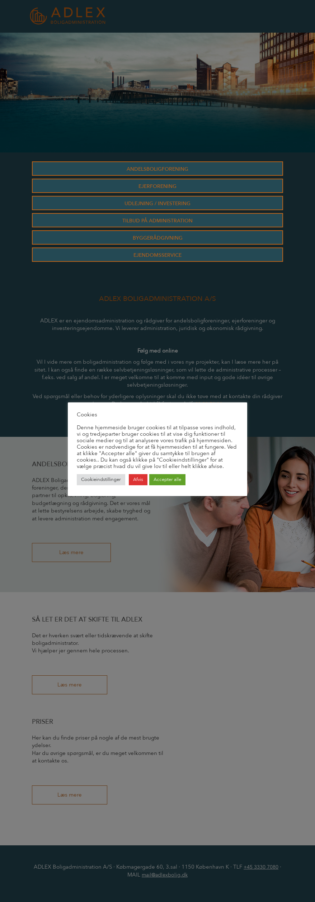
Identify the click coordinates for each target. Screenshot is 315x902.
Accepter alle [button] (167, 479)
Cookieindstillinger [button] (101, 479)
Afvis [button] (138, 479)
